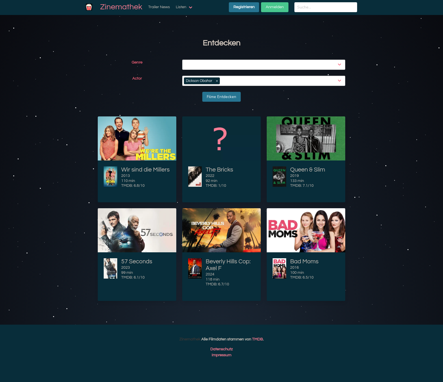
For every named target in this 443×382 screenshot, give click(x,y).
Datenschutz (221, 349)
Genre (137, 62)
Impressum (221, 355)
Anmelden (275, 7)
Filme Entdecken (221, 96)
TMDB (257, 339)
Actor (137, 79)
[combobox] (265, 64)
